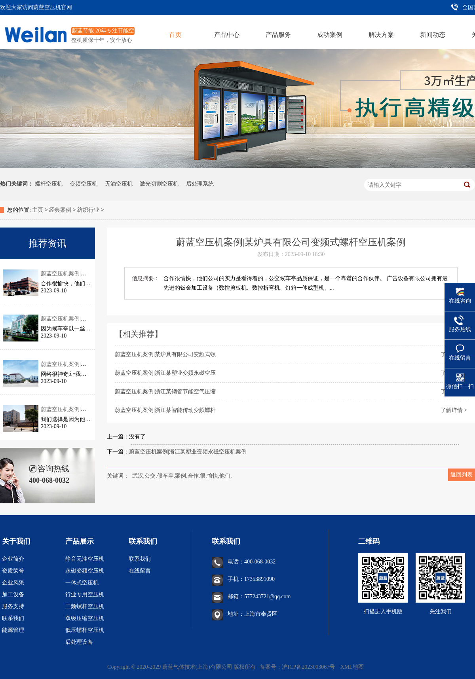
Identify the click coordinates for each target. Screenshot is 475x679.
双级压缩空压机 (84, 618)
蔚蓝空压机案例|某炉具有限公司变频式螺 (165, 354)
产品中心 (226, 34)
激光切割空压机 (159, 184)
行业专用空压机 (84, 594)
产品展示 (79, 541)
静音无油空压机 (84, 559)
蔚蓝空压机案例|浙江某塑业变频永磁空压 (165, 373)
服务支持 (13, 606)
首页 (175, 34)
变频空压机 (83, 184)
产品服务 (278, 34)
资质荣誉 (13, 571)
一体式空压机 (82, 583)
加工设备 (13, 594)
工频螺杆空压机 (84, 606)
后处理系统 (200, 184)
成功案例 (329, 34)
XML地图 (352, 667)
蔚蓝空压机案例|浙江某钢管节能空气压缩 (165, 392)
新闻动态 (432, 34)
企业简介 (13, 559)
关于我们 (16, 541)
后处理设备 (79, 642)
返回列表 (461, 475)
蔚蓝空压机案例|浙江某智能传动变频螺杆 (165, 410)
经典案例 (60, 210)
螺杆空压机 (49, 184)
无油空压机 (119, 184)
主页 (37, 210)
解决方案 (381, 34)
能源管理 (13, 630)
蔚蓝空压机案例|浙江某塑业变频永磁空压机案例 (188, 452)
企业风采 (13, 583)
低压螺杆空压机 (84, 630)
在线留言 (140, 571)
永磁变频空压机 (84, 571)
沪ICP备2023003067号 (309, 667)
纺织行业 (88, 210)
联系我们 (13, 618)
